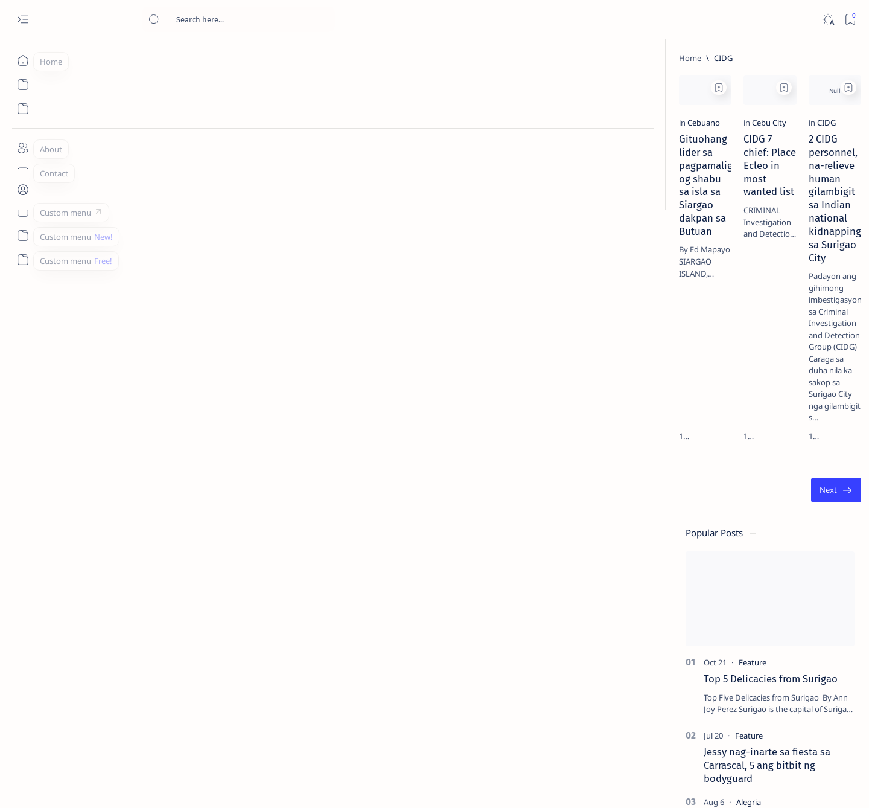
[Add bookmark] (245, 87)
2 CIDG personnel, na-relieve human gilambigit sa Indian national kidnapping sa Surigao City (544, 224)
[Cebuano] (103, 194)
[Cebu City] (296, 194)
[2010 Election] (795, 571)
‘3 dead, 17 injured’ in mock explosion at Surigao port (746, 496)
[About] (22, 148)
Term (676, 730)
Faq (789, 730)
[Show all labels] (693, 690)
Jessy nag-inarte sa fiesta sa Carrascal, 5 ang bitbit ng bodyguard (749, 291)
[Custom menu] (22, 211)
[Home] (22, 60)
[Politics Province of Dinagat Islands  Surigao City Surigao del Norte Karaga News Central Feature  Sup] (708, 571)
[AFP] (795, 662)
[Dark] (827, 19)
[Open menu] (22, 19)
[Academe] (795, 632)
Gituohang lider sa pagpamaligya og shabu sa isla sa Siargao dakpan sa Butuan (160, 224)
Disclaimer (715, 730)
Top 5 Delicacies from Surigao (753, 205)
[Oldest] (618, 363)
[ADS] (708, 662)
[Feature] (734, 189)
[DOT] (730, 394)
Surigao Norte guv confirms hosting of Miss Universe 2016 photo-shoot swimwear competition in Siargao (753, 430)
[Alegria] (730, 328)
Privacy (758, 730)
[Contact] (22, 172)
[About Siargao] (795, 601)
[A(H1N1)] (708, 601)
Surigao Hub (130, 784)
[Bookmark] (850, 19)
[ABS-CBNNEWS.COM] (708, 632)
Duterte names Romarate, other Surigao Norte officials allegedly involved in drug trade (759, 357)
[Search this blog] (238, 19)
